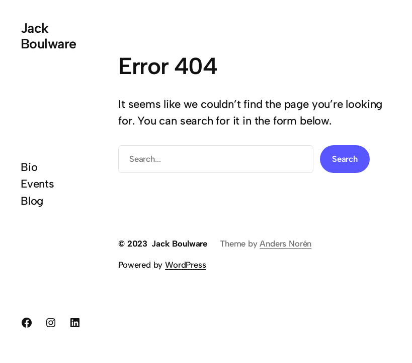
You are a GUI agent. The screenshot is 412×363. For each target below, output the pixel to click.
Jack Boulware (48, 36)
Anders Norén (285, 243)
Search (345, 159)
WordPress (185, 265)
